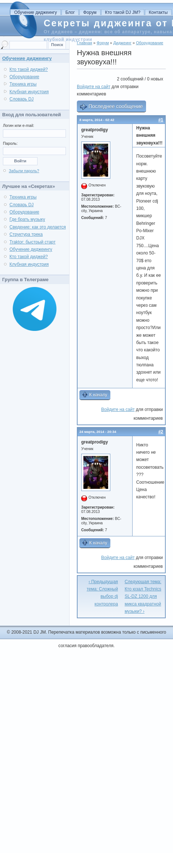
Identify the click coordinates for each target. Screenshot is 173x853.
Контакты (158, 12)
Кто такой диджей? (28, 69)
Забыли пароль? (24, 171)
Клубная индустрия (29, 91)
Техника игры (22, 84)
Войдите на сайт (93, 86)
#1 (160, 119)
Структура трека (26, 234)
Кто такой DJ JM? (122, 12)
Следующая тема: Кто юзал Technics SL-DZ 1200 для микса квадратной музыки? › (143, 596)
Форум (90, 12)
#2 (160, 431)
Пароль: (10, 143)
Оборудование (24, 76)
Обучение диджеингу (35, 12)
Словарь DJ (21, 99)
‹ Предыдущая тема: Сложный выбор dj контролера (102, 593)
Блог (70, 12)
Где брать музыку (27, 219)
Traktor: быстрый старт (32, 242)
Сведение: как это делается (37, 227)
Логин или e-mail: (18, 125)
